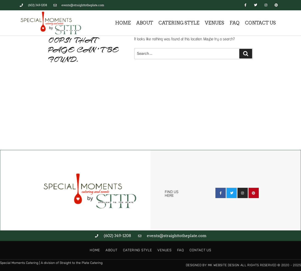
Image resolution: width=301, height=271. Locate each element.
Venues (214, 23)
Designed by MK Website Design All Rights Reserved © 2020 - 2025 (243, 265)
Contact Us (260, 23)
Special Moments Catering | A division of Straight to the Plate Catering (51, 263)
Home (123, 23)
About (144, 23)
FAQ (235, 23)
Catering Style (179, 23)
